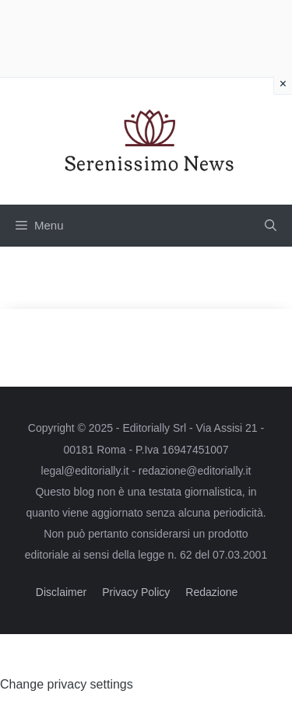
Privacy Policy (136, 592)
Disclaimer (61, 592)
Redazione (211, 592)
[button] (270, 226)
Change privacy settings (66, 684)
